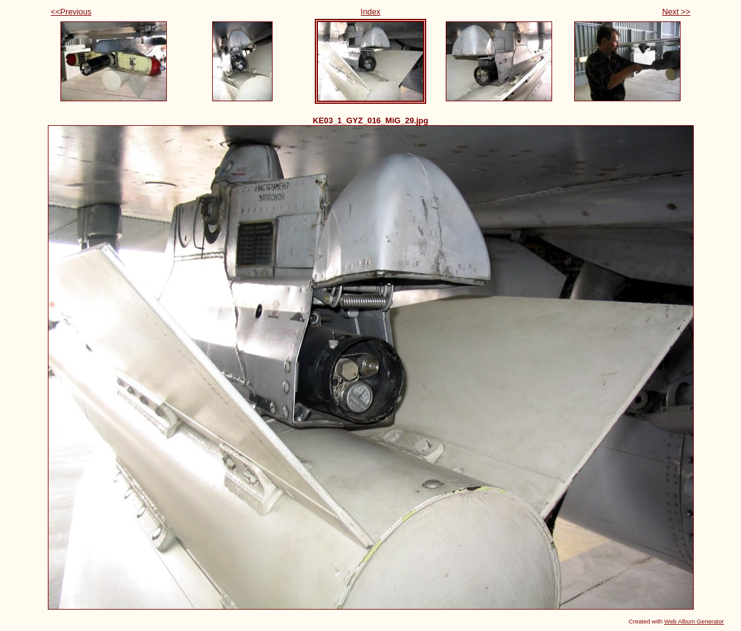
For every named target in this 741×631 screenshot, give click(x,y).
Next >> (676, 11)
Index (370, 11)
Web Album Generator (694, 621)
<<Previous (71, 11)
